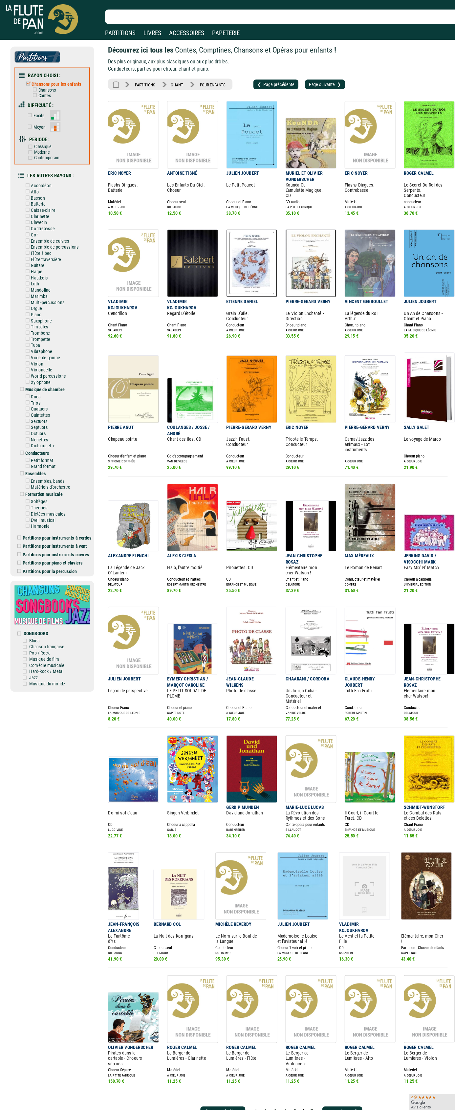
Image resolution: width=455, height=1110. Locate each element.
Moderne (42, 146)
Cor (36, 224)
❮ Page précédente (267, 81)
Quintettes (41, 394)
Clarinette (41, 207)
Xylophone (42, 363)
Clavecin (40, 212)
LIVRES (152, 33)
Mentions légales (139, 1096)
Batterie (39, 195)
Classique (43, 140)
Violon (38, 346)
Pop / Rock (44, 619)
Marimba (40, 282)
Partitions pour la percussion (51, 542)
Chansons (47, 87)
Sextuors (40, 400)
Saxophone (42, 305)
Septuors (40, 406)
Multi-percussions (48, 288)
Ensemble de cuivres (50, 230)
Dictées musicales (49, 488)
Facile (40, 111)
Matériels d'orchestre (51, 462)
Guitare (39, 253)
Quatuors (40, 388)
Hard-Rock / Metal (50, 637)
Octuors (39, 412)
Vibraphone (42, 334)
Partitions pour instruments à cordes (58, 511)
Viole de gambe (46, 340)
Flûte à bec (42, 241)
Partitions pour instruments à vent (56, 519)
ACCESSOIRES (186, 33)
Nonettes (41, 418)
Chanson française (50, 613)
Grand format (44, 443)
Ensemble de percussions (55, 235)
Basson (39, 189)
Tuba (37, 328)
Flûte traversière (47, 247)
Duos (37, 377)
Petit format (43, 437)
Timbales (41, 311)
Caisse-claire (44, 201)
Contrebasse (44, 218)
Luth (36, 270)
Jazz (38, 643)
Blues (39, 608)
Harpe (38, 259)
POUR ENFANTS (208, 82)
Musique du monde (51, 648)
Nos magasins (51, 1096)
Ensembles (36, 450)
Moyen (40, 122)
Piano (37, 299)
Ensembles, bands (48, 457)
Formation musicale (44, 469)
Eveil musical (44, 494)
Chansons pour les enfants (56, 81)
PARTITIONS (120, 33)
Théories (40, 482)
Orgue (38, 294)
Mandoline (42, 276)
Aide (201, 1096)
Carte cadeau (210, 1106)
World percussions (49, 357)
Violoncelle (42, 352)
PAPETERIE (226, 33)
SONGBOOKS (40, 601)
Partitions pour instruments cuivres (57, 526)
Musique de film (48, 625)
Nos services (49, 1106)
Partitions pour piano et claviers (54, 534)
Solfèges (40, 476)
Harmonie (41, 499)
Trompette (41, 322)
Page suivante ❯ (314, 81)
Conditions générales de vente (157, 1106)
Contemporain (47, 151)
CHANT (174, 82)
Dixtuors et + (44, 423)
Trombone (41, 317)
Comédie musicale (50, 631)
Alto (36, 183)
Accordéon (42, 177)
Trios (37, 383)
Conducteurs (38, 430)
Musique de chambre (45, 370)
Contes (44, 92)
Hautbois (40, 264)
